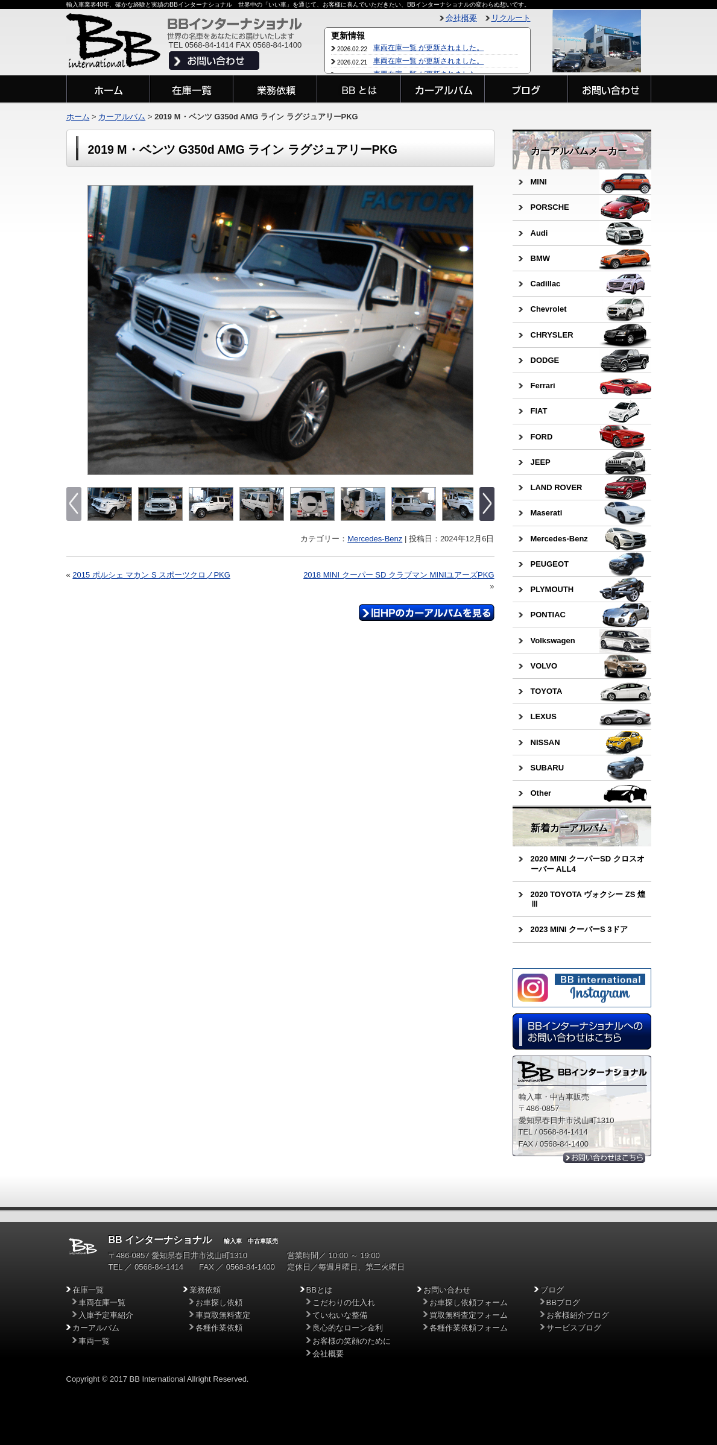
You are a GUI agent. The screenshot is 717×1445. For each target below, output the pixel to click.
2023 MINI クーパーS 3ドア (579, 929)
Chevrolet (549, 308)
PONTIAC (548, 614)
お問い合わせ (446, 1289)
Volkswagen (553, 640)
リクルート (511, 17)
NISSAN (545, 742)
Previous (98, 330)
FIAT (539, 410)
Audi (539, 233)
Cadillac (546, 283)
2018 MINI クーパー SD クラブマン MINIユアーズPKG (398, 574)
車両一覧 (94, 1341)
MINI (539, 181)
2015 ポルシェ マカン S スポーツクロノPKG (151, 574)
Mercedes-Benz (374, 538)
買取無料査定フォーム (468, 1315)
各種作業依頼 (218, 1327)
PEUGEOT (550, 563)
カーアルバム (121, 116)
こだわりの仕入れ (343, 1302)
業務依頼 (205, 1289)
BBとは (319, 1289)
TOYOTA (547, 691)
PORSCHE (550, 207)
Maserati (547, 512)
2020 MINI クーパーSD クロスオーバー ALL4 (588, 863)
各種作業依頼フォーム (468, 1327)
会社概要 (461, 17)
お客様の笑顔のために (351, 1341)
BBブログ (563, 1302)
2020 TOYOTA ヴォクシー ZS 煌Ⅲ (588, 899)
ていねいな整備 (339, 1315)
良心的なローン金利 (347, 1327)
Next (462, 330)
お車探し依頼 (218, 1302)
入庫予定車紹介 (105, 1315)
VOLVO (544, 665)
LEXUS (544, 716)
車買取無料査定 (222, 1315)
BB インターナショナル (160, 1240)
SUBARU (547, 767)
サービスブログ (573, 1327)
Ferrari (543, 385)
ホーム (78, 116)
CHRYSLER (552, 334)
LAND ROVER (557, 487)
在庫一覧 (88, 1289)
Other (541, 793)
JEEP (541, 462)
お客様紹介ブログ (577, 1315)
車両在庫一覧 (101, 1302)
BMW (541, 258)
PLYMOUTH (552, 589)
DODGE (545, 360)
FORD (542, 436)
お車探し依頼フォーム (468, 1302)
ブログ (552, 1289)
